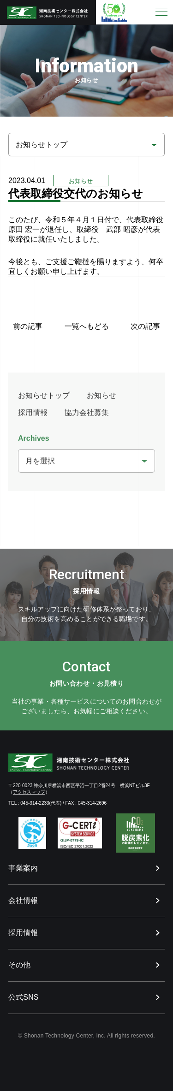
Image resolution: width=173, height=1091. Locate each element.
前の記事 (27, 326)
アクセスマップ (29, 792)
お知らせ (101, 400)
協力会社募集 (87, 417)
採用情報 (33, 417)
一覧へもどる (87, 326)
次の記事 (145, 326)
